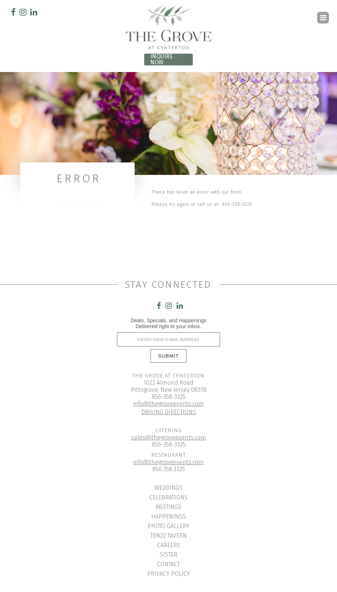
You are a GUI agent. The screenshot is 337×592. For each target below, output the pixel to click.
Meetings (168, 506)
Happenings (168, 516)
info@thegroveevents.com (168, 403)
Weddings (168, 487)
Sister (168, 554)
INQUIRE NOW (161, 59)
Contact (168, 564)
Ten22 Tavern (168, 535)
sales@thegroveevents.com (168, 437)
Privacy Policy (168, 573)
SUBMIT (168, 356)
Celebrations (168, 497)
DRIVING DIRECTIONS (168, 412)
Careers (168, 545)
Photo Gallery (168, 526)
